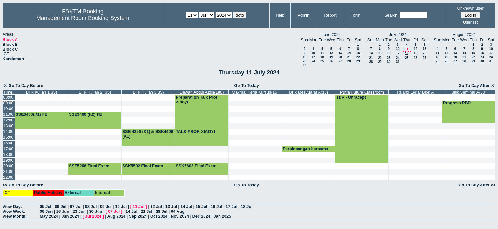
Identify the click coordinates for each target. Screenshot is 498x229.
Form (355, 15)
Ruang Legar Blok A (415, 92)
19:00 (8, 160)
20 (340, 57)
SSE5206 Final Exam (89, 165)
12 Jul (156, 206)
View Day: (12, 206)
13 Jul (171, 206)
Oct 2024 (158, 216)
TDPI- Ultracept (351, 97)
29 (358, 61)
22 (358, 57)
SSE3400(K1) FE (31, 114)
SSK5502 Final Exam (142, 165)
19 (331, 57)
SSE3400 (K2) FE (85, 114)
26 (331, 61)
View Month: (15, 216)
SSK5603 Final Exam (196, 165)
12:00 (8, 120)
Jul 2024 (93, 216)
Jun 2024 (70, 216)
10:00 (8, 108)
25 (322, 61)
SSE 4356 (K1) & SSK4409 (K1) (147, 134)
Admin (303, 15)
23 (304, 61)
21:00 (8, 171)
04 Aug (178, 211)
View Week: (14, 211)
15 (358, 53)
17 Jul (232, 206)
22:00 (8, 177)
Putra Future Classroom (362, 92)
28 (349, 61)
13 (340, 53)
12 (331, 53)
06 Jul (60, 206)
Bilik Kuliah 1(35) (41, 92)
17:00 (8, 148)
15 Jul (201, 206)
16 (304, 57)
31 (398, 62)
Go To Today (246, 85)
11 (322, 53)
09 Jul (106, 206)
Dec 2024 (201, 216)
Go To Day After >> (477, 85)
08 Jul (91, 206)
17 (313, 57)
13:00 (8, 125)
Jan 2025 (222, 216)
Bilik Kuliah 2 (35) (95, 92)
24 (313, 61)
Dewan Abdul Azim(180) (202, 92)
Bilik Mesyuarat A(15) (308, 92)
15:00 (8, 137)
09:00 (8, 103)
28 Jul (162, 211)
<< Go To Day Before (23, 85)
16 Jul (216, 206)
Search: (391, 15)
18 (322, 57)
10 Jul (121, 206)
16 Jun (62, 211)
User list (470, 22)
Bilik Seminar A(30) (469, 92)
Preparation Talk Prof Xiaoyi (197, 99)
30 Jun (95, 211)
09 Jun (46, 211)
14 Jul (186, 206)
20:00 (8, 165)
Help (280, 15)
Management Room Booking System (82, 18)
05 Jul (45, 206)
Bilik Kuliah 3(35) (148, 92)
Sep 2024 (138, 216)
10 (313, 53)
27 (340, 61)
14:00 (8, 131)
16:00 (8, 143)
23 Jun (79, 211)
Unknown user (470, 8)
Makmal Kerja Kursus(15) (255, 92)
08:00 (8, 97)
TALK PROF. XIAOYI (195, 131)
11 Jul (139, 206)
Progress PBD (457, 103)
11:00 (8, 114)
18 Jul (246, 206)
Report (330, 15)
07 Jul (76, 206)
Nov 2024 (180, 216)
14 (349, 53)
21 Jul (146, 211)
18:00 (8, 154)
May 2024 (49, 216)
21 (349, 57)
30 (304, 65)
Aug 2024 (116, 216)
